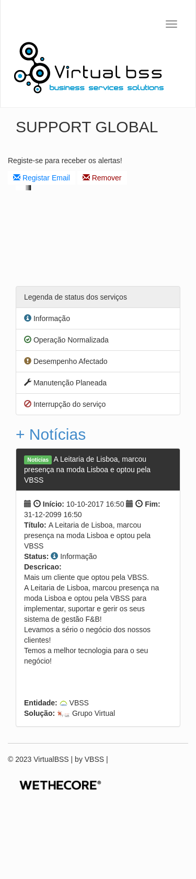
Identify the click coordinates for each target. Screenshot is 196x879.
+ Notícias (51, 434)
